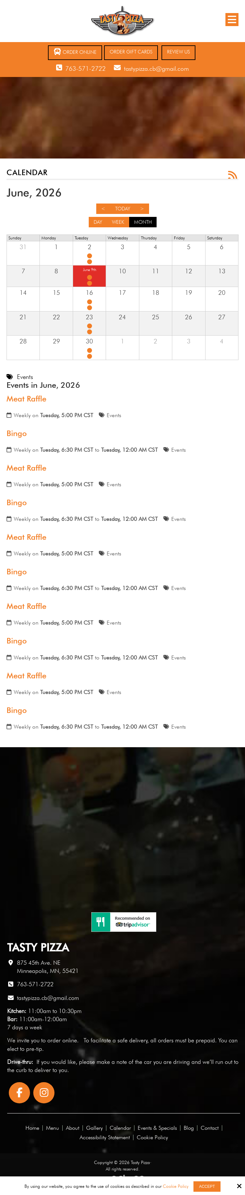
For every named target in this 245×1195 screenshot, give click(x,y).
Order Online (75, 51)
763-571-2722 (85, 68)
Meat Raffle (26, 398)
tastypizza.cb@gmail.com (156, 68)
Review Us (178, 52)
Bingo (17, 433)
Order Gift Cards (131, 52)
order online (62, 1040)
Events (114, 415)
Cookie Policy (176, 1186)
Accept (207, 1186)
